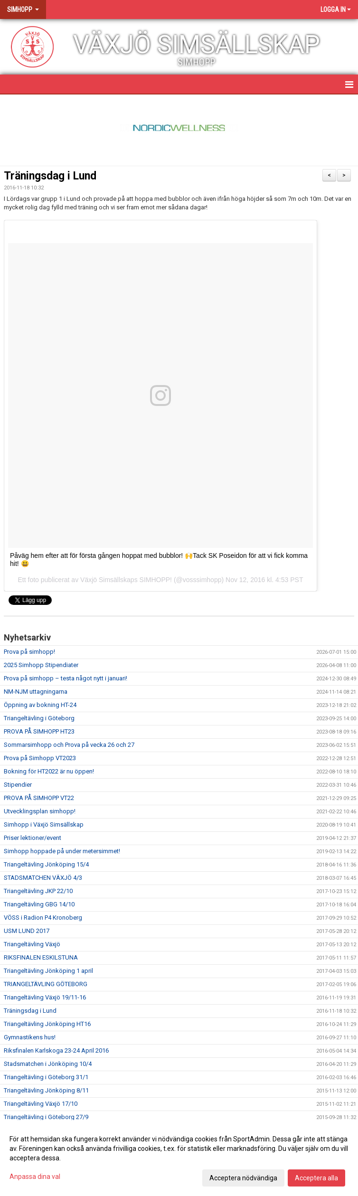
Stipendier (18, 784)
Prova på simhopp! (29, 651)
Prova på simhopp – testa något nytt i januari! (65, 678)
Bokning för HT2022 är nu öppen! (49, 771)
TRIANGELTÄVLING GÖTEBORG (45, 984)
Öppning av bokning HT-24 (40, 704)
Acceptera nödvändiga (243, 1178)
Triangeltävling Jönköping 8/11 (46, 1090)
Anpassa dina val (34, 1176)
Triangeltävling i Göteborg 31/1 (46, 1077)
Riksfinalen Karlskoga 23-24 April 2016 (56, 1050)
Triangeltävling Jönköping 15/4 (46, 864)
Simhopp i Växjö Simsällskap (44, 824)
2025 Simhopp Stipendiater (41, 665)
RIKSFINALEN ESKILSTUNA (41, 957)
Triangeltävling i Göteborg (39, 718)
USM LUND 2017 (26, 930)
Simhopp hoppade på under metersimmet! (62, 851)
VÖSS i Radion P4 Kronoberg (43, 917)
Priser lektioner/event (32, 837)
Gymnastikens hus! (30, 1037)
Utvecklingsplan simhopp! (39, 811)
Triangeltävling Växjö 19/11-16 (45, 997)
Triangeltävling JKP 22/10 (38, 891)
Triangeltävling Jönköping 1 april (48, 970)
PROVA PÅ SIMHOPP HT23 (39, 731)
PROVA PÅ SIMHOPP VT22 (39, 797)
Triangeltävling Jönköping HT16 (47, 1023)
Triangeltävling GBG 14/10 (39, 904)
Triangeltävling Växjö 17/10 (40, 1103)
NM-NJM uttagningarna (35, 691)
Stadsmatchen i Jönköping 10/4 (48, 1063)
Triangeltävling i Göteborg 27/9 (46, 1117)
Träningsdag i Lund (50, 176)
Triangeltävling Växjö (32, 944)
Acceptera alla (316, 1178)
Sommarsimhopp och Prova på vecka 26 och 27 (69, 744)
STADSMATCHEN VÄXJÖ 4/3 (43, 877)
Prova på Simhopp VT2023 (40, 758)
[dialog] (179, 1158)
